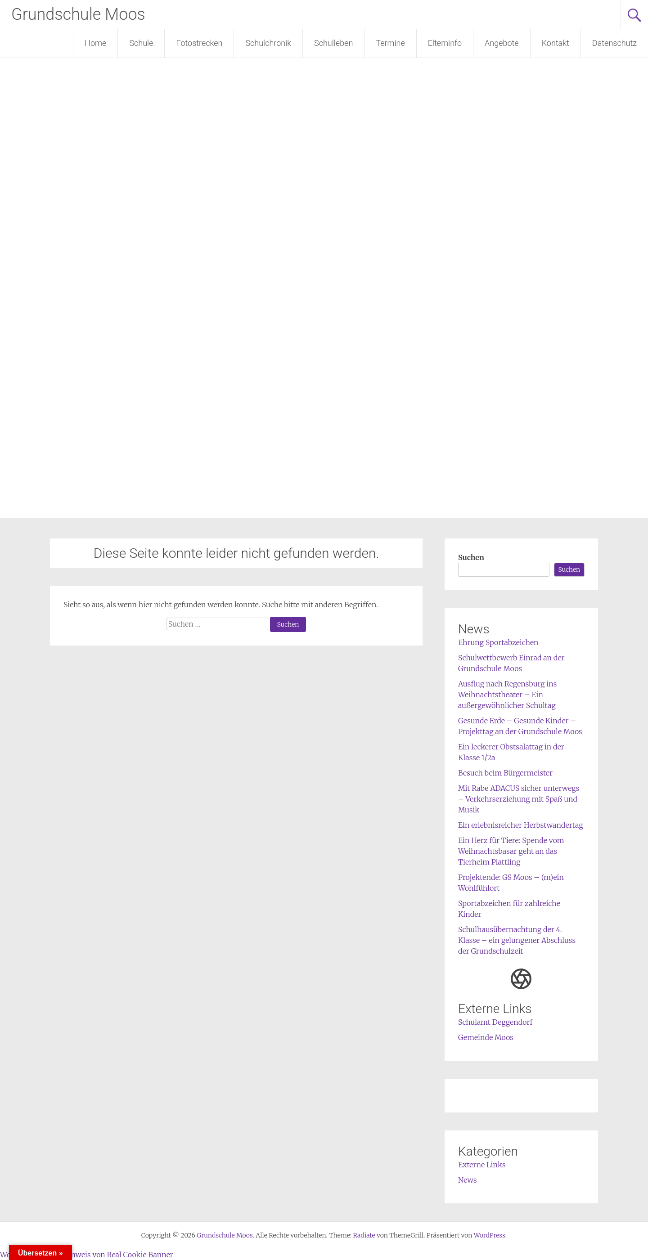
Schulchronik (268, 43)
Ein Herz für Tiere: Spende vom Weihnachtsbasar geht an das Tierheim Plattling (511, 851)
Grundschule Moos (78, 14)
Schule (141, 43)
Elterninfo (445, 43)
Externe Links (482, 1164)
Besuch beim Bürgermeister (505, 772)
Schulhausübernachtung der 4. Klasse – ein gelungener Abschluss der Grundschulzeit (517, 940)
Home (95, 43)
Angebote (502, 43)
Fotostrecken (199, 43)
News (467, 1179)
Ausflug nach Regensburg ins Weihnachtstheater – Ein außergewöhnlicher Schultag (507, 694)
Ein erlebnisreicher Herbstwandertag (520, 825)
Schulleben (333, 43)
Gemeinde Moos (485, 1037)
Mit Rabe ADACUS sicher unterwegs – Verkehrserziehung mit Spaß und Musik (518, 799)
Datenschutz (614, 43)
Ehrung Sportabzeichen (498, 642)
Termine (390, 43)
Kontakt (555, 43)
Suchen (471, 557)
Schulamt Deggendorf (495, 1022)
